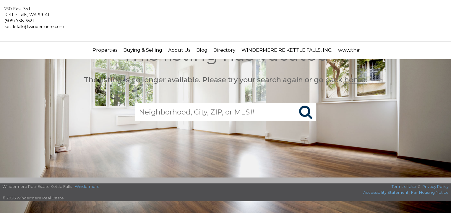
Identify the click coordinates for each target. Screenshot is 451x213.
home (355, 79)
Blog (201, 50)
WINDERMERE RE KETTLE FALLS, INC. (286, 50)
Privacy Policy (435, 186)
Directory (224, 50)
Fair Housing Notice (430, 192)
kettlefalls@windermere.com (34, 26)
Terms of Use (404, 186)
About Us (179, 50)
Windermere (87, 186)
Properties (105, 50)
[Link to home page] (225, 20)
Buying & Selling (142, 50)
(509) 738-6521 (19, 20)
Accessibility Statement (385, 192)
